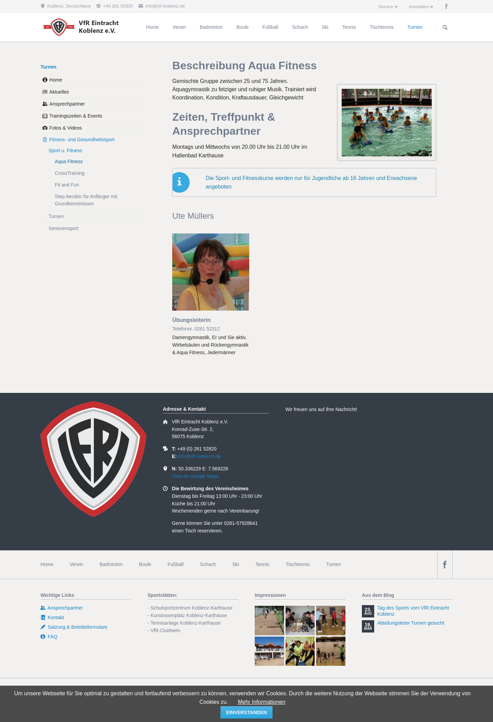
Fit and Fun (67, 185)
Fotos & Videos (65, 128)
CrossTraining (70, 173)
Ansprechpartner (67, 104)
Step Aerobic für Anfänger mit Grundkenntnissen (86, 200)
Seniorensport (63, 228)
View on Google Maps (195, 476)
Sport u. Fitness (65, 150)
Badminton (111, 564)
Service (385, 6)
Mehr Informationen (262, 702)
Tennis (262, 564)
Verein (76, 564)
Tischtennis (297, 564)
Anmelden (418, 6)
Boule (145, 564)
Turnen (48, 67)
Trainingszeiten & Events (75, 116)
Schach (208, 564)
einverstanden (246, 712)
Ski (235, 564)
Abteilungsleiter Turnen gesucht (410, 623)
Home (55, 80)
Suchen (445, 27)
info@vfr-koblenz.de (199, 456)
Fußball (176, 564)
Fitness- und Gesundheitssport (82, 139)
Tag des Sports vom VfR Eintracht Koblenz (413, 611)
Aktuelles (59, 92)
